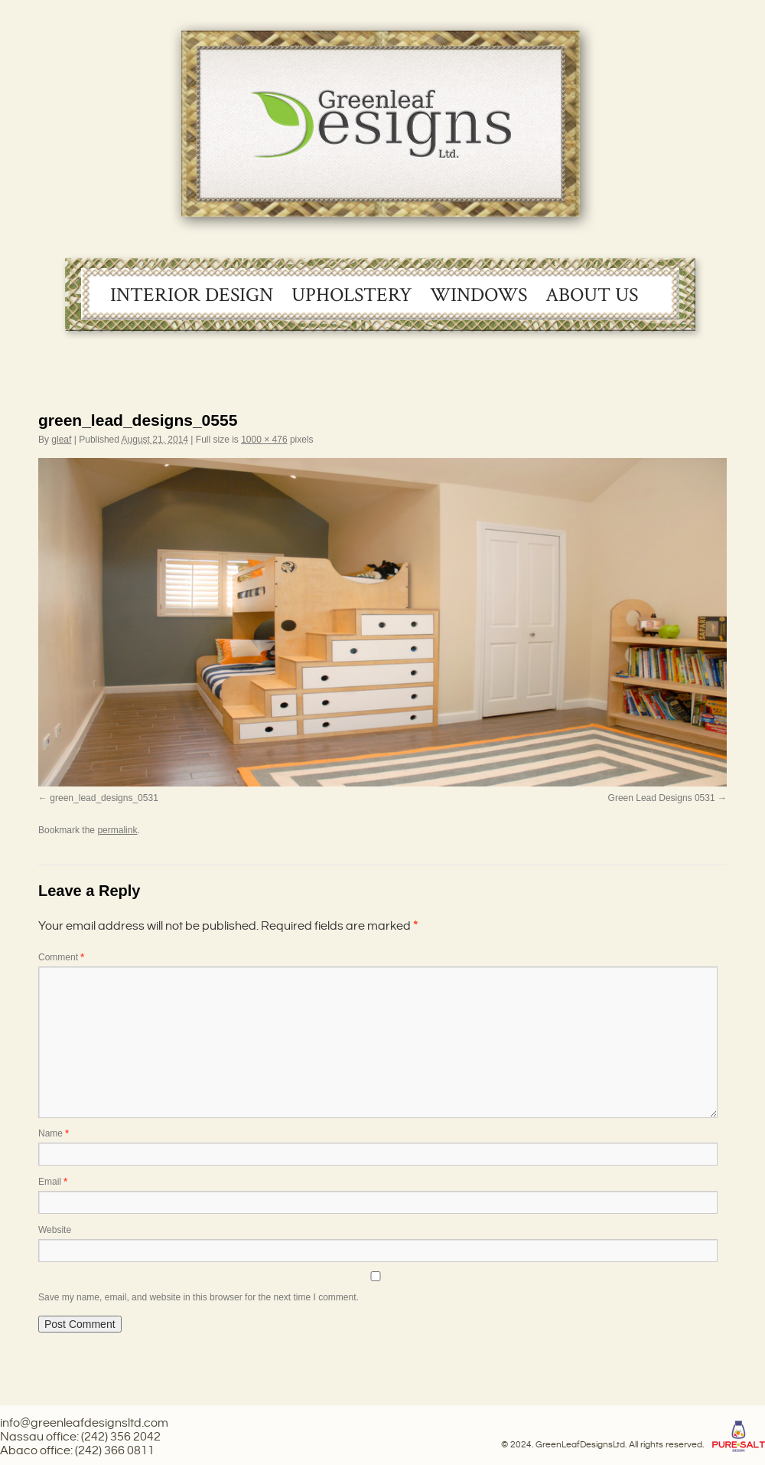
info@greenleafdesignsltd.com (84, 1423)
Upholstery (351, 295)
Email (52, 1181)
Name (53, 1133)
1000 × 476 (264, 439)
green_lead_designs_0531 (104, 798)
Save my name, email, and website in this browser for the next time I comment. (198, 1297)
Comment (61, 957)
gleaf (61, 439)
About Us (591, 295)
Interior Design (191, 295)
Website (54, 1230)
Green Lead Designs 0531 (661, 798)
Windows (478, 295)
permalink (117, 830)
